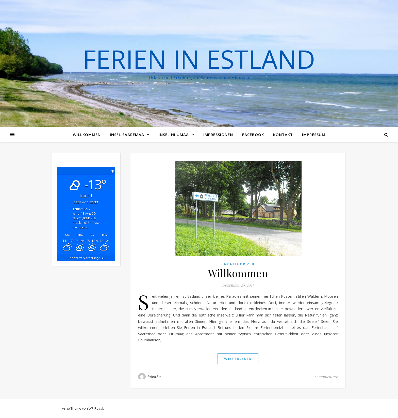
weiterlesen (238, 358)
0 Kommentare (325, 376)
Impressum (313, 134)
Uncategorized (238, 264)
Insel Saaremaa (127, 134)
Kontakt (283, 134)
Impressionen (218, 134)
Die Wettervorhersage (86, 258)
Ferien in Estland (199, 59)
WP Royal (96, 408)
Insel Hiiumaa (174, 134)
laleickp (154, 376)
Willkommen (87, 134)
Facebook (253, 134)
